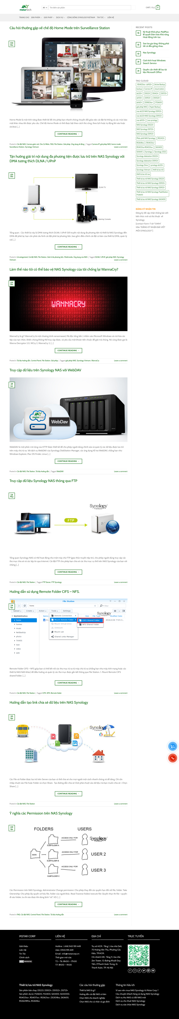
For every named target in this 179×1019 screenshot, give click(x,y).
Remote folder (56, 693)
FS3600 (38, 994)
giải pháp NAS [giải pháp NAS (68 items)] (142, 107)
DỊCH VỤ (60, 17)
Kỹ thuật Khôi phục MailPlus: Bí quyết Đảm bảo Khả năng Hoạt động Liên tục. (156, 34)
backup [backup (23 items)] (139, 89)
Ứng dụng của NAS (80, 257)
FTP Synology (56, 582)
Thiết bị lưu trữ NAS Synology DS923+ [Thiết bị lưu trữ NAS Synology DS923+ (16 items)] (151, 188)
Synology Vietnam (32, 147)
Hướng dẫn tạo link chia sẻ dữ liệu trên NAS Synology (49, 702)
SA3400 (55, 994)
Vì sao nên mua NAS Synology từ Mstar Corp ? (137, 990)
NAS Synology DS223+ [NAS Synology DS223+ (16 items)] (145, 125)
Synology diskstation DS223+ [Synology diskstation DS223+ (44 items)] (147, 156)
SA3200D (64, 994)
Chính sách (24, 957)
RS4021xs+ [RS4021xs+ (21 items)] (150, 143)
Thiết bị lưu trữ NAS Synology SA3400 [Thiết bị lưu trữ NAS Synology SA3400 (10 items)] (151, 199)
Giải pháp (66, 144)
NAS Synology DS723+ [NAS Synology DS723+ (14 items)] (145, 129)
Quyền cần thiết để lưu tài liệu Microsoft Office (155, 71)
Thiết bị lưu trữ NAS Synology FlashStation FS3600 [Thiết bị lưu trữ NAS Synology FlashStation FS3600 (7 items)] (152, 193)
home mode (116, 144)
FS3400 (47, 994)
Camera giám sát (32, 144)
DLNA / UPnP (100, 257)
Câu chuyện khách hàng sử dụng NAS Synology (137, 994)
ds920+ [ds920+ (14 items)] (139, 98)
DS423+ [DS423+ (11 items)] (155, 93)
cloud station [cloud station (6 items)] (159, 89)
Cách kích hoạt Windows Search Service (154, 61)
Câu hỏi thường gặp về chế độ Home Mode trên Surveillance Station (60, 28)
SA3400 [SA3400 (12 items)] (159, 147)
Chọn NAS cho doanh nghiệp (92, 998)
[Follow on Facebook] (130, 971)
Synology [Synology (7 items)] (148, 152)
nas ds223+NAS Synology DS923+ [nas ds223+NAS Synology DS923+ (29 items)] (149, 116)
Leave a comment (120, 147)
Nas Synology (149, 52)
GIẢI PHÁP (49, 17)
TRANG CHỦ (24, 17)
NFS (48, 693)
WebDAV (60, 471)
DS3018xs (55, 997)
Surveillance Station (17, 147)
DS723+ (64, 990)
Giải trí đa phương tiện (55, 257)
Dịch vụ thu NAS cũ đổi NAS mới (131, 997)
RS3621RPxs (24, 1001)
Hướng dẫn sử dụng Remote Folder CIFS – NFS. (45, 591)
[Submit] (133, 7)
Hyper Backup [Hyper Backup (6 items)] (155, 107)
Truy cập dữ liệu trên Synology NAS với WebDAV (45, 370)
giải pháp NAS (105, 144)
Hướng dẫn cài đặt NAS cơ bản (93, 994)
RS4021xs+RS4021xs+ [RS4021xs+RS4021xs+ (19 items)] (145, 147)
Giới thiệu (23, 946)
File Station (58, 144)
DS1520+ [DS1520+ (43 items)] (156, 98)
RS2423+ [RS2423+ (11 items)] (161, 138)
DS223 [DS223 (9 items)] (147, 93)
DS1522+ (56, 990)
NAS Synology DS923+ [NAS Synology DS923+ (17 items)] (145, 134)
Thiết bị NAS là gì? (87, 990)
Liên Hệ (22, 950)
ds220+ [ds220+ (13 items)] (139, 93)
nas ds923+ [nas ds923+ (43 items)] (141, 120)
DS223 (40, 990)
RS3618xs (35, 1001)
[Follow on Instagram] (135, 971)
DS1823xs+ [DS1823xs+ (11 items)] (149, 102)
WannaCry (95, 361)
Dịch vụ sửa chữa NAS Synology (130, 1004)
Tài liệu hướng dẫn (23, 361)
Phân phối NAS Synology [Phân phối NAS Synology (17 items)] (146, 138)
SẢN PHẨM (36, 17)
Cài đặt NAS (21, 144)
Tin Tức (22, 953)
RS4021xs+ (24, 997)
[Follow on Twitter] (144, 971)
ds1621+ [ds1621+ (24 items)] (139, 102)
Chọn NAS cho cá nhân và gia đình (95, 1001)
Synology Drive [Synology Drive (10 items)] (142, 165)
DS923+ (48, 990)
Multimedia (68, 257)
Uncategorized (22, 257)
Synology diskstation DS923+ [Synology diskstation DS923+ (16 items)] (147, 161)
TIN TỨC (101, 17)
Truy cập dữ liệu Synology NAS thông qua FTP (43, 481)
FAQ (51, 144)
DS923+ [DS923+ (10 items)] (148, 98)
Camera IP (95, 144)
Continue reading (68, 134)
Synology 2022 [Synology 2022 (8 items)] (160, 152)
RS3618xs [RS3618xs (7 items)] (140, 143)
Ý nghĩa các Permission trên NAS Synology (41, 813)
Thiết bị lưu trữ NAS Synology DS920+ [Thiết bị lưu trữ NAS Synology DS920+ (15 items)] (151, 183)
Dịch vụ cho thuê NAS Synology (130, 1001)
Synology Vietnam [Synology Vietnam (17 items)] (143, 170)
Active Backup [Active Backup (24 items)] (160, 84)
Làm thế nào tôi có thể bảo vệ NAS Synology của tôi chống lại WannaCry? (64, 269)
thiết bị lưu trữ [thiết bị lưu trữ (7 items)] (158, 170)
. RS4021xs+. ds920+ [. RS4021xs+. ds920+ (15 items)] (144, 84)
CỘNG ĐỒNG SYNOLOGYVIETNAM (81, 17)
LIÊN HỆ (110, 17)
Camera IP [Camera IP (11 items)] (148, 89)
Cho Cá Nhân (44, 144)
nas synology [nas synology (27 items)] (152, 120)
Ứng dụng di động (77, 144)
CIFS (44, 693)
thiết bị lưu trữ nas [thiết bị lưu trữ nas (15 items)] (143, 174)
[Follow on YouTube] (153, 971)
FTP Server (47, 582)
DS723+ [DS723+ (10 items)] (164, 93)
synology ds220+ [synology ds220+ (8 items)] (156, 165)
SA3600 (64, 997)
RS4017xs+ (35, 997)
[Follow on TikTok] (139, 971)
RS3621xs (45, 997)
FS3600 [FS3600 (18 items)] (158, 102)
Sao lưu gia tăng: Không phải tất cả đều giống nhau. (156, 44)
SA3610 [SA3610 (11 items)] (140, 152)
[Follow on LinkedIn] (148, 971)
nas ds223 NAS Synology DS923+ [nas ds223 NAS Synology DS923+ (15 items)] (149, 111)
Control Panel (36, 361)
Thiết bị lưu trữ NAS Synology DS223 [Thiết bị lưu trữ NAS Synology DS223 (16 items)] (150, 179)
